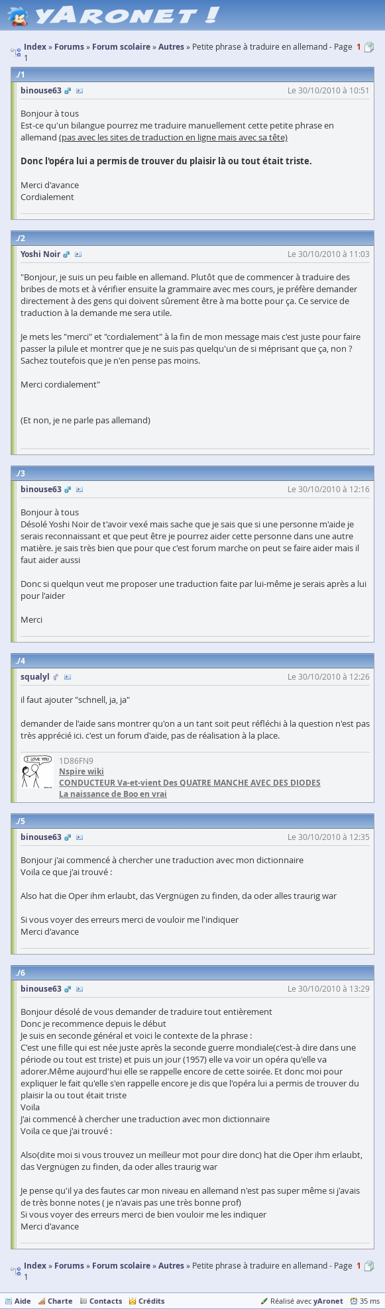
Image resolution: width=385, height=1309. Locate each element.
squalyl (35, 676)
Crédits (151, 1301)
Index (35, 1265)
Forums (69, 1265)
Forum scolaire (121, 1265)
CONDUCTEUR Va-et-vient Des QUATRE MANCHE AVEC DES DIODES (190, 782)
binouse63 (41, 90)
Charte (60, 1301)
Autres (171, 1265)
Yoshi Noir (40, 254)
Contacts (105, 1301)
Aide (23, 1301)
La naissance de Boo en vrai (113, 794)
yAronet (328, 1301)
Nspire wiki (81, 771)
